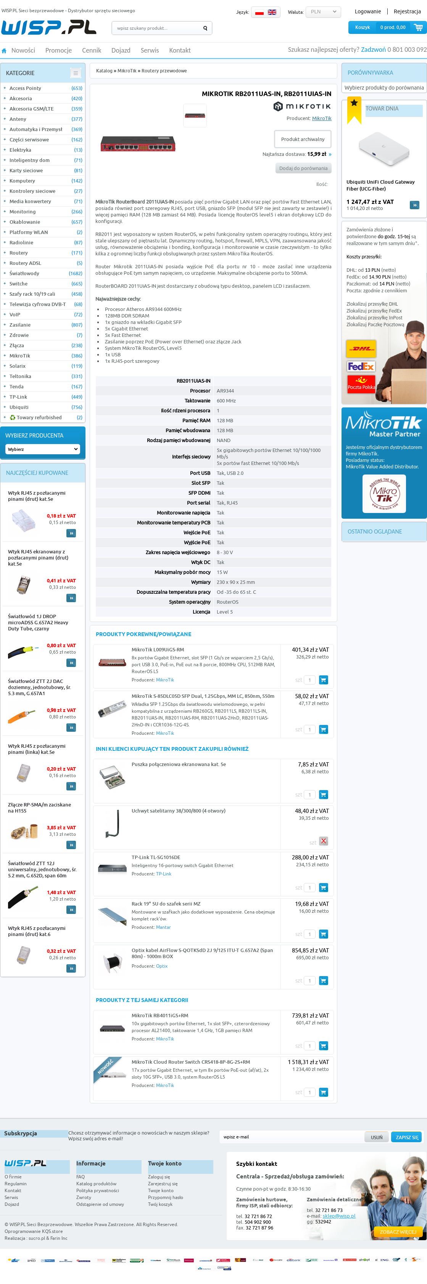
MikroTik (46, 356)
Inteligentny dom (46, 160)
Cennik (92, 51)
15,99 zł (316, 154)
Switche (46, 284)
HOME (4, 50)
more (414, 205)
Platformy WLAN (46, 232)
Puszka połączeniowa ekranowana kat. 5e (179, 764)
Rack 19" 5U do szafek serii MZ (166, 904)
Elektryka (46, 150)
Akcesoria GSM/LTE (46, 109)
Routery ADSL (46, 263)
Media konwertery (46, 201)
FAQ (80, 1177)
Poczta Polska (361, 384)
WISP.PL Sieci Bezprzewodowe (41, 1224)
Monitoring (46, 211)
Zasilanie (46, 325)
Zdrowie (46, 335)
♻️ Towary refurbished (46, 417)
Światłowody (46, 273)
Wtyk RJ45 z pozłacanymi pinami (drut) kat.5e (37, 496)
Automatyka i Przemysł (46, 129)
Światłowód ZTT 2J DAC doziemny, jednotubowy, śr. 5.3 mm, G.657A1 (39, 687)
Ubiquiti (46, 407)
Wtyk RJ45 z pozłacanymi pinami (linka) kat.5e (37, 749)
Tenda (46, 386)
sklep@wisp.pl (339, 1216)
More (71, 533)
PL (259, 12)
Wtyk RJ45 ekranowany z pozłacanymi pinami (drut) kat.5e (38, 557)
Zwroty (83, 1197)
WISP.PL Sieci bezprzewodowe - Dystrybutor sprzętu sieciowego (68, 10)
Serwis (150, 51)
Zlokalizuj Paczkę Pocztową (375, 324)
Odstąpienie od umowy (100, 1204)
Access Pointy (46, 88)
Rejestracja (407, 11)
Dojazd (121, 51)
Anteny (46, 119)
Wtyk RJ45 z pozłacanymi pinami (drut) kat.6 (37, 931)
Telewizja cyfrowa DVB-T (46, 304)
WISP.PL (48, 27)
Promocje (58, 51)
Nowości (23, 51)
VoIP (46, 314)
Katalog (104, 71)
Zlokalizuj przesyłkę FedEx (374, 311)
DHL (361, 348)
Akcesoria (46, 98)
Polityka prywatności (97, 1190)
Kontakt (180, 51)
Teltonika (46, 376)
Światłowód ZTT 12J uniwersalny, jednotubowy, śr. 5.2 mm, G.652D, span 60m (42, 869)
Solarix (46, 366)
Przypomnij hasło (165, 1197)
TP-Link (46, 397)
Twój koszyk (160, 1204)
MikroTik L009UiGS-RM (158, 649)
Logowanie (368, 11)
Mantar (163, 927)
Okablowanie (46, 222)
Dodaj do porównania (303, 168)
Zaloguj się (159, 1177)
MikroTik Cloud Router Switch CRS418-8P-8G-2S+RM (191, 1062)
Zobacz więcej (398, 1232)
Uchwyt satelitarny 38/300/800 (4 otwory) (179, 811)
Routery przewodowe (164, 71)
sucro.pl (37, 1238)
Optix (162, 966)
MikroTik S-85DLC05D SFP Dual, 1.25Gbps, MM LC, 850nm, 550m (203, 696)
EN (272, 12)
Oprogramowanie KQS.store (34, 1231)
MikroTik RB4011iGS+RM (160, 1015)
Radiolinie (46, 242)
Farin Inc (59, 1238)
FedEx (361, 366)
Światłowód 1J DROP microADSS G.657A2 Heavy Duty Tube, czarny (38, 622)
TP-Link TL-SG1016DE (156, 857)
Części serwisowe (46, 139)
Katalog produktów (96, 1183)
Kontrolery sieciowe (46, 191)
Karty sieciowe (46, 170)
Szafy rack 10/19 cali (46, 294)
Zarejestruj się (163, 1183)
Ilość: (322, 184)
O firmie (13, 1177)
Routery (46, 253)
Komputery (46, 181)
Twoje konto (161, 1190)
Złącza (46, 345)
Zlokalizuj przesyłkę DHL (372, 304)
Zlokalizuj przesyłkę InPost (374, 317)
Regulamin (16, 1183)
